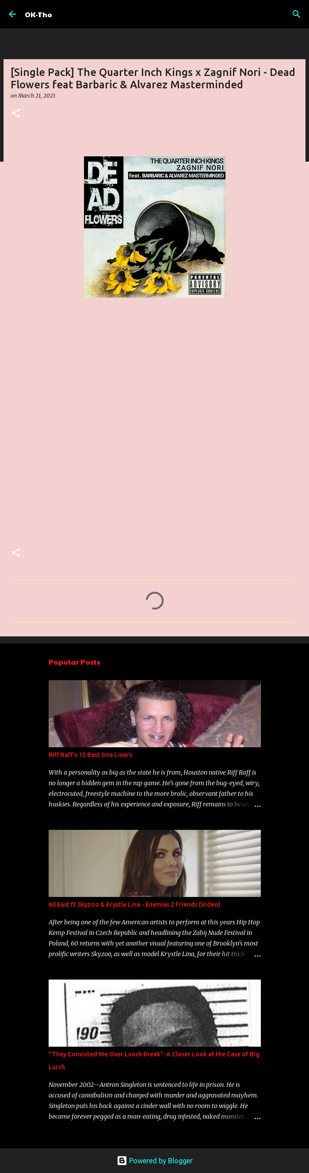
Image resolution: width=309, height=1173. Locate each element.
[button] (16, 114)
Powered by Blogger (155, 1161)
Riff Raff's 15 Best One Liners (90, 754)
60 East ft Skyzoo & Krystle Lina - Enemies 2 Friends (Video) (135, 904)
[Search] (296, 14)
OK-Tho (38, 14)
